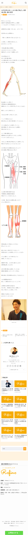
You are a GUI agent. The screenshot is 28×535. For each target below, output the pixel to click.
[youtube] (20, 366)
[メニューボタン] (2, 3)
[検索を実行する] (24, 448)
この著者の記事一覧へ (14, 369)
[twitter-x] (13, 366)
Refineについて (23, 521)
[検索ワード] (14, 448)
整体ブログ (13, 523)
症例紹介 (4, 14)
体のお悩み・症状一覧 (15, 521)
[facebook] (10, 366)
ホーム (3, 521)
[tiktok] (18, 366)
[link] (8, 366)
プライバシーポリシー (20, 523)
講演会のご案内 (7, 523)
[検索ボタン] (26, 3)
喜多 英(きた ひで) (14, 356)
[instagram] (15, 366)
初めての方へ (7, 521)
